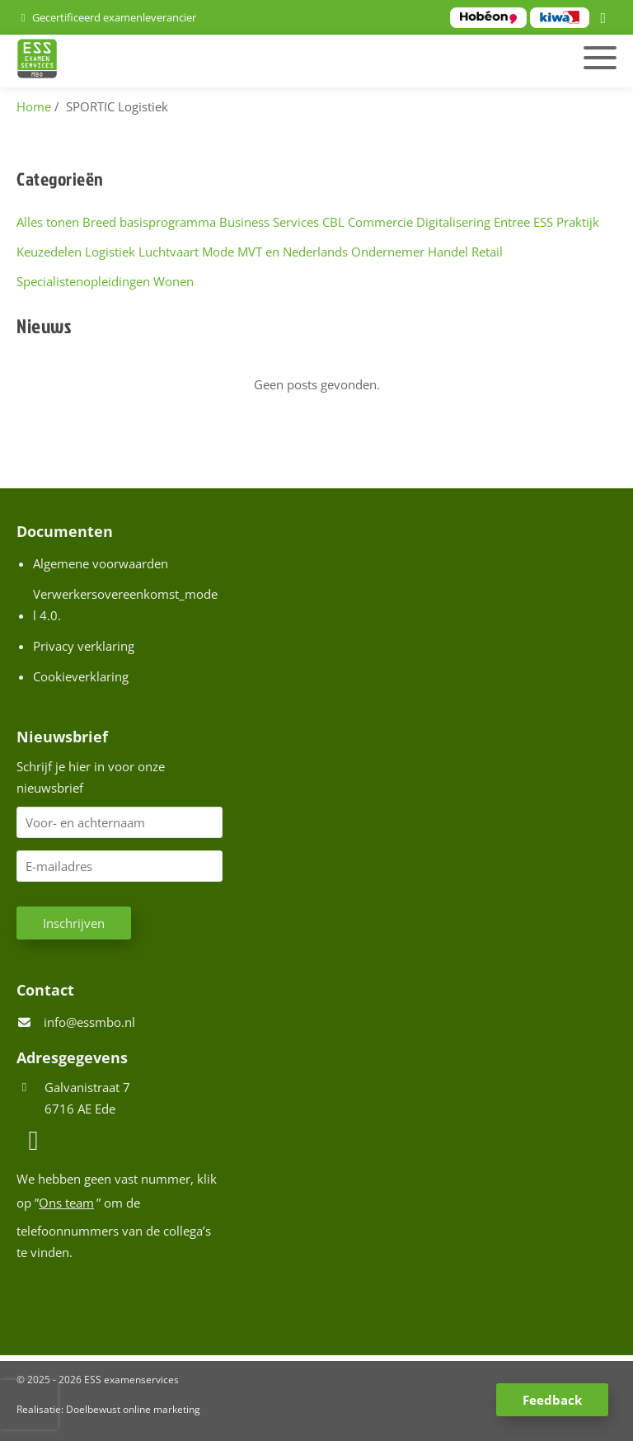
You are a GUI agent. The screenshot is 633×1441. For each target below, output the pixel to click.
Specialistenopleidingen (83, 281)
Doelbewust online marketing (133, 1409)
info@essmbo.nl (89, 1022)
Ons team (66, 1202)
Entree (512, 222)
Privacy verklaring (83, 646)
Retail (487, 251)
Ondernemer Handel (409, 251)
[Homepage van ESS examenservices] (220, 61)
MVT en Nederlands (292, 251)
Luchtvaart (168, 251)
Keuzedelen (49, 251)
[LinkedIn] (605, 19)
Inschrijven (74, 923)
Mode (218, 251)
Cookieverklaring (81, 676)
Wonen (173, 281)
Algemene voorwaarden (100, 563)
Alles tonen (47, 222)
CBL (333, 222)
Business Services (269, 222)
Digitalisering (453, 222)
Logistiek (110, 251)
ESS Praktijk (566, 222)
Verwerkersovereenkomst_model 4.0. (125, 605)
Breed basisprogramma (149, 222)
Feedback (552, 1400)
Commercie (380, 222)
